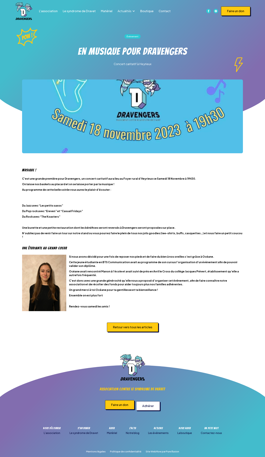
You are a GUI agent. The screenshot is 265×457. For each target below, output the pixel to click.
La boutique (184, 433)
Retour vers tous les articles (132, 327)
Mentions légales (96, 451)
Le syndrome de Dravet (79, 11)
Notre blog (132, 433)
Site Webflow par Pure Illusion (162, 451)
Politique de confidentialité (125, 451)
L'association (48, 11)
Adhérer (149, 406)
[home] (24, 11)
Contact (165, 11)
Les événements (158, 433)
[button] (126, 11)
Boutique (146, 11)
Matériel (106, 11)
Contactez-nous (211, 433)
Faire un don (235, 11)
